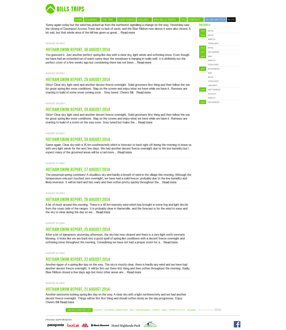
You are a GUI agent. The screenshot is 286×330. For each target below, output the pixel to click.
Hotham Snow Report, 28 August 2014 (78, 109)
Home (78, 19)
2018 (202, 48)
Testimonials (142, 310)
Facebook (237, 324)
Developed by (205, 310)
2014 (202, 90)
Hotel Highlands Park (125, 324)
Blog (231, 19)
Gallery (143, 19)
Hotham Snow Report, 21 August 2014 (78, 289)
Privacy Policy (177, 310)
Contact (194, 19)
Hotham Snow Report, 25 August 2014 (78, 229)
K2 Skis (85, 324)
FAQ (183, 19)
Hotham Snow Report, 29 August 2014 (78, 79)
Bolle (73, 324)
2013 (202, 102)
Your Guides (126, 19)
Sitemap (191, 310)
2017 (202, 52)
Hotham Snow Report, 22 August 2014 (78, 259)
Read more (128, 32)
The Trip (107, 19)
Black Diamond (100, 324)
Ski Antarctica (215, 19)
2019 (202, 35)
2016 (202, 56)
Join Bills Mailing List (79, 310)
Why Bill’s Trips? (165, 19)
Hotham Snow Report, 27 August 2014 (78, 169)
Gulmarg (91, 19)
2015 (202, 69)
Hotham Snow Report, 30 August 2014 (78, 49)
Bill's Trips (155, 9)
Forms (155, 310)
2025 (202, 31)
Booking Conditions (116, 310)
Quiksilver (56, 324)
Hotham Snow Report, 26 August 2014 (78, 199)
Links (164, 310)
